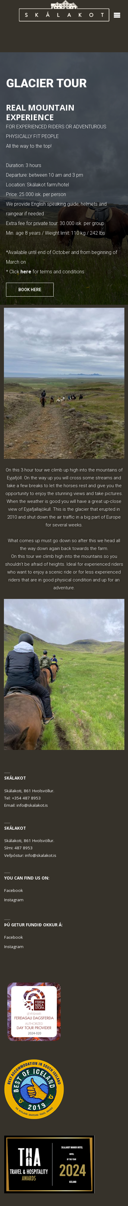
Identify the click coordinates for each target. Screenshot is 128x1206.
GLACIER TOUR (46, 83)
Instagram (13, 899)
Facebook (13, 890)
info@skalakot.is (32, 805)
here (25, 272)
